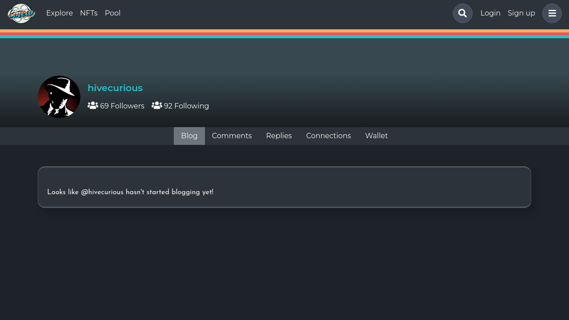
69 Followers (116, 106)
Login (491, 13)
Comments (232, 136)
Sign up (521, 13)
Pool (113, 13)
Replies (279, 136)
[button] (550, 13)
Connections (328, 136)
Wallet (376, 136)
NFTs (89, 13)
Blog (189, 136)
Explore (59, 13)
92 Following (180, 106)
